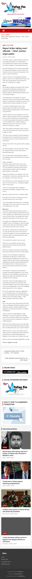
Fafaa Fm (20, 571)
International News (9, 429)
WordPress (21, 576)
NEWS (4, 45)
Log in (3, 557)
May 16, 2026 (6, 457)
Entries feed (4, 559)
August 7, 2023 (7, 57)
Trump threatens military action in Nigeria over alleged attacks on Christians (15, 539)
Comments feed (5, 561)
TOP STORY (9, 45)
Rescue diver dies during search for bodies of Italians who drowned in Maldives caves (15, 453)
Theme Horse (18, 574)
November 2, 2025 (7, 543)
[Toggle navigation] (3, 31)
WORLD (5, 447)
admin (13, 57)
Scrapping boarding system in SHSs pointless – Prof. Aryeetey (14, 352)
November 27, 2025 (8, 513)
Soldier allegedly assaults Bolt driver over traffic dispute (16, 359)
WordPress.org (5, 564)
